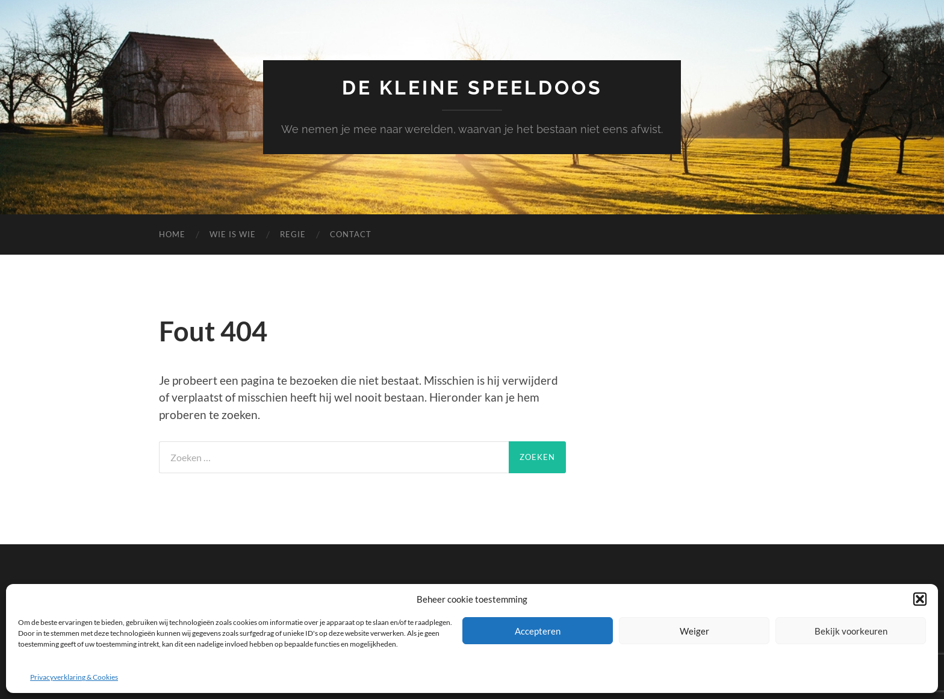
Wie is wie (233, 234)
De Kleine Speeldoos (472, 87)
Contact (350, 234)
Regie (293, 234)
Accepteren (537, 631)
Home (172, 234)
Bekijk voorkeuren (851, 631)
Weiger (694, 631)
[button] (920, 599)
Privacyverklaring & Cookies (74, 677)
